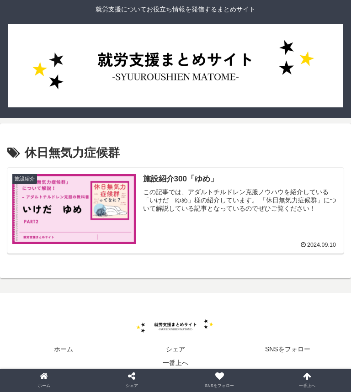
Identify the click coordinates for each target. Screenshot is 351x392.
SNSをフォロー (287, 349)
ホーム (63, 349)
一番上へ (175, 362)
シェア (175, 349)
